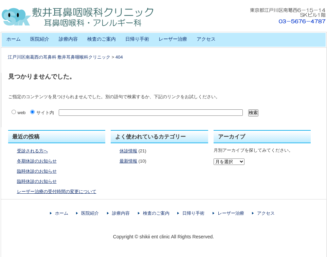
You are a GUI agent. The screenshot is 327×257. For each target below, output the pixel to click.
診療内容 (68, 39)
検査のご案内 (101, 39)
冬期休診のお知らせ (37, 161)
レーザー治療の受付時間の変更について (56, 191)
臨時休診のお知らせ (37, 171)
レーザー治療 (173, 39)
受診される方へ (32, 150)
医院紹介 (39, 39)
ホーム (13, 39)
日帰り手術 (137, 39)
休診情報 (128, 150)
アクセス (206, 39)
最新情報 (128, 161)
